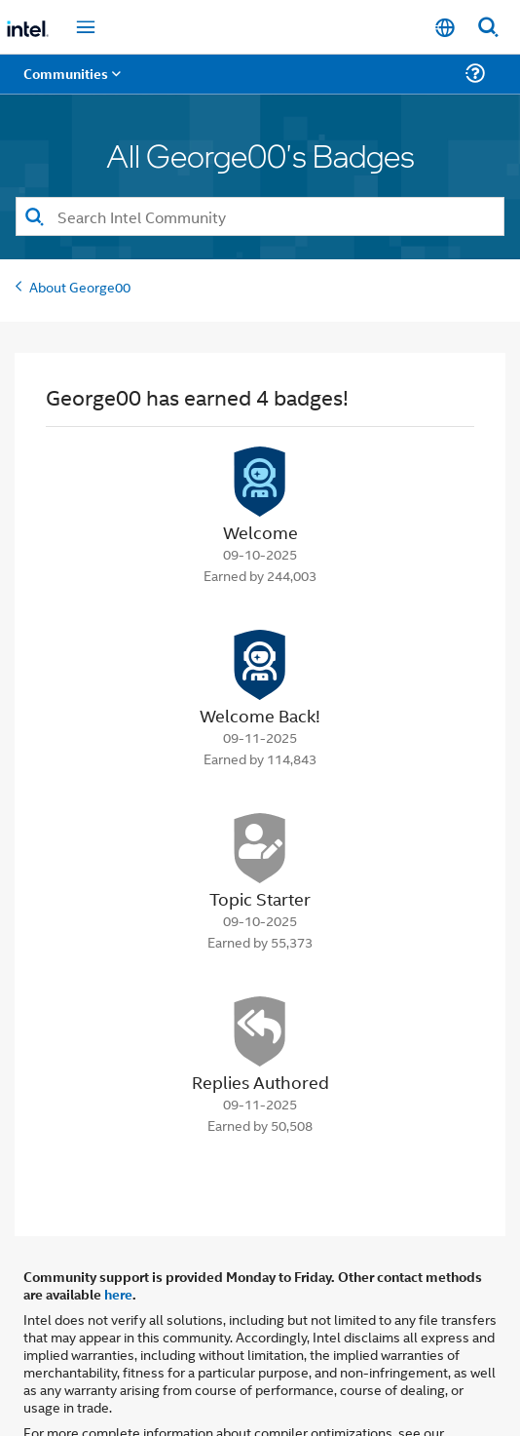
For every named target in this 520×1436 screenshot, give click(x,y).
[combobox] (260, 161)
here (118, 1239)
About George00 (79, 231)
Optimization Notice (83, 1394)
